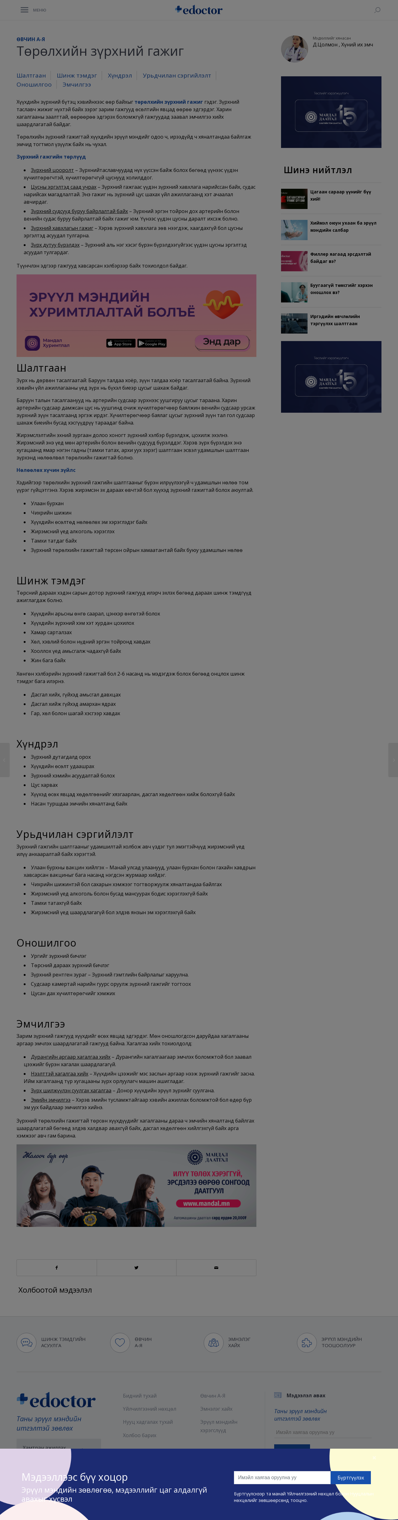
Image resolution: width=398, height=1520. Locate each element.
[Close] (374, 1457)
